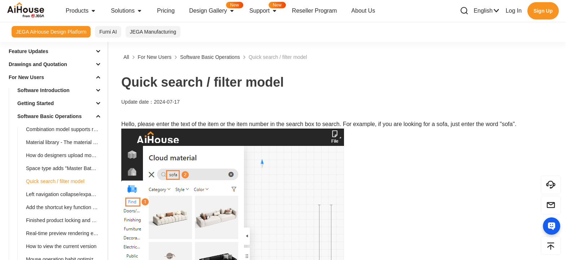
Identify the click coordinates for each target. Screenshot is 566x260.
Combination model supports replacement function (65, 129)
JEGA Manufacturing (153, 32)
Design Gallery (215, 8)
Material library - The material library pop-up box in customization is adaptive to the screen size (65, 142)
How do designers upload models (63, 155)
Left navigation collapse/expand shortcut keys (65, 194)
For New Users (26, 77)
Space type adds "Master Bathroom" (65, 168)
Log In (514, 11)
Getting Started (35, 103)
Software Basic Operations (49, 116)
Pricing (166, 11)
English (487, 10)
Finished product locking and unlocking (65, 220)
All (126, 57)
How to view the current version (61, 246)
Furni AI (108, 32)
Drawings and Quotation (38, 64)
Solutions (127, 10)
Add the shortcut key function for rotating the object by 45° (65, 207)
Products (81, 10)
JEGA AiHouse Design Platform (51, 32)
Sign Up (543, 11)
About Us (363, 11)
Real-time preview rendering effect (64, 233)
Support (267, 8)
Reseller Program (314, 11)
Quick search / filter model (55, 181)
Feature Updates (28, 51)
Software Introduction (43, 90)
